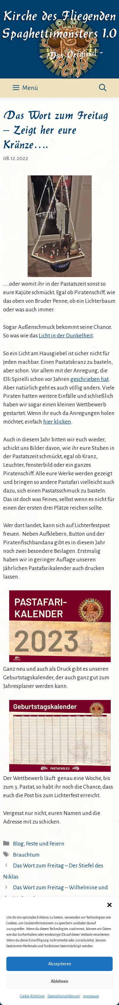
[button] (109, 905)
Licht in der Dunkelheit (66, 336)
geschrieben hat (89, 379)
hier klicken (57, 422)
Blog (18, 844)
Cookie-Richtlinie (32, 996)
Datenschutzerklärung (64, 996)
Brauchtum (26, 855)
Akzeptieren (59, 963)
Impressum (91, 996)
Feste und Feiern (45, 844)
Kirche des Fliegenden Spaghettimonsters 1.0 (59, 23)
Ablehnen (59, 981)
